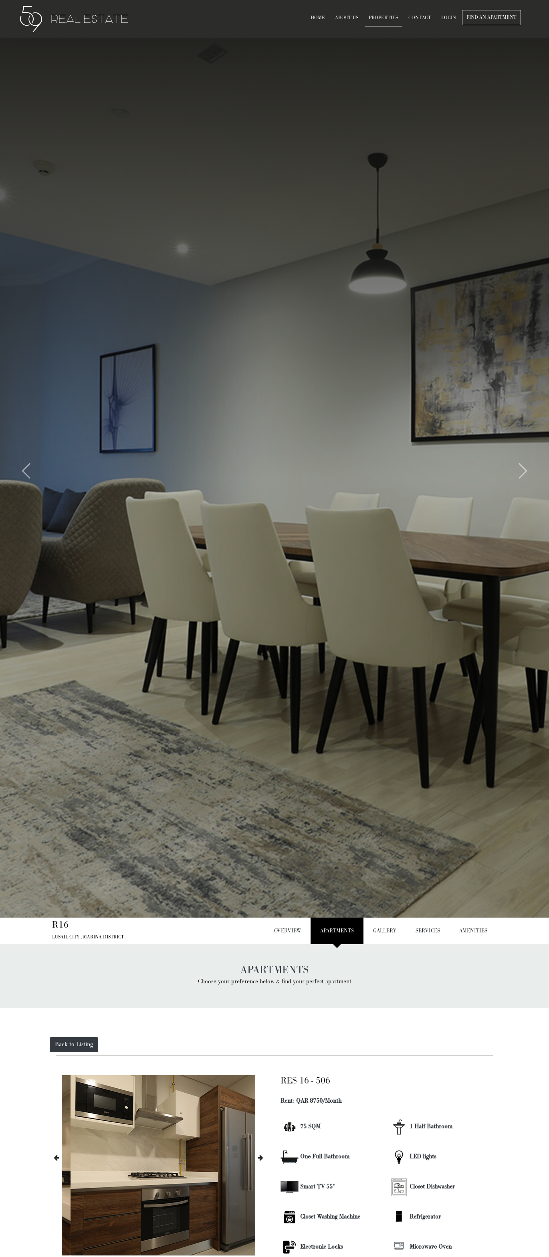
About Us (347, 17)
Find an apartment (491, 17)
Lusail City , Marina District (88, 937)
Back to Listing (74, 1044)
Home (318, 17)
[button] (14, 477)
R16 (60, 925)
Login (448, 17)
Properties (383, 17)
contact (419, 17)
